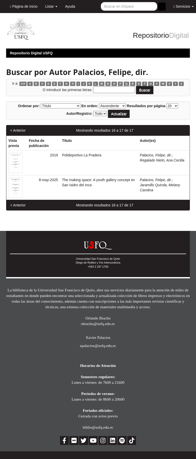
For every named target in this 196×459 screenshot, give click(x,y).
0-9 (23, 83)
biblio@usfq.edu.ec (98, 427)
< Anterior (18, 130)
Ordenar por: (29, 106)
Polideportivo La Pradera (81, 155)
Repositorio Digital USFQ (31, 53)
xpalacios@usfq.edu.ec (98, 345)
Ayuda (70, 6)
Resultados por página (146, 106)
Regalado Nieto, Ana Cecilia (162, 160)
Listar (51, 6)
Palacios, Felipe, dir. (156, 155)
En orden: (89, 106)
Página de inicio (24, 6)
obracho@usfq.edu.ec (98, 323)
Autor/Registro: (79, 113)
